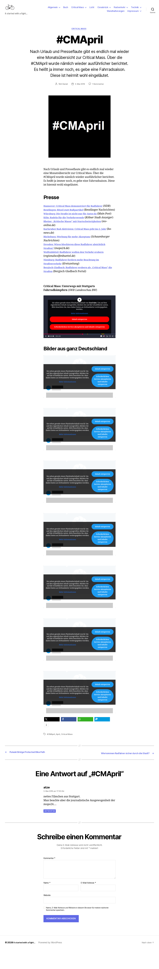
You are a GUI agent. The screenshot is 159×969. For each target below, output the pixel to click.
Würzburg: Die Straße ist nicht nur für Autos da (74, 225)
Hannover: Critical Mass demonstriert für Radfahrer (78, 210)
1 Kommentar (98, 88)
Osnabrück (102, 9)
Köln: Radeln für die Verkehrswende (67, 233)
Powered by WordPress (52, 962)
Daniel (64, 88)
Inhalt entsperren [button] (79, 339)
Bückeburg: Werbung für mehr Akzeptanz (70, 256)
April (59, 754)
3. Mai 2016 (80, 88)
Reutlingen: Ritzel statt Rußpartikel (66, 218)
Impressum (133, 13)
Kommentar (49, 878)
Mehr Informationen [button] (79, 333)
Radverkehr (119, 9)
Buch (65, 9)
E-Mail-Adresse (88, 902)
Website (47, 914)
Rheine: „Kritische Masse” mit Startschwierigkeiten (77, 241)
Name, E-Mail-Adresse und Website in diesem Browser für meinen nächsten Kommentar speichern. (77, 928)
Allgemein (53, 9)
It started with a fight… (26, 962)
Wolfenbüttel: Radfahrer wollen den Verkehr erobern (78, 272)
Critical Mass (77, 9)
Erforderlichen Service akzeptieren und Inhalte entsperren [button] (79, 347)
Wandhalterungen (115, 13)
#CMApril (51, 754)
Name (46, 902)
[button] (52, 739)
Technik (135, 9)
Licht (91, 9)
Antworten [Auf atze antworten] (49, 830)
